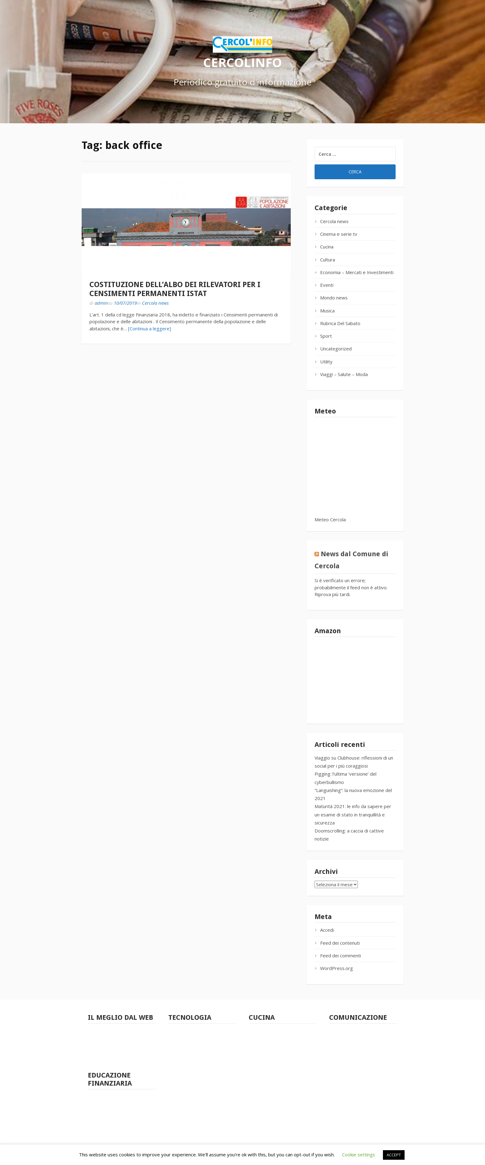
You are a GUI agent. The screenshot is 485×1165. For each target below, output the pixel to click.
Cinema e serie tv (338, 234)
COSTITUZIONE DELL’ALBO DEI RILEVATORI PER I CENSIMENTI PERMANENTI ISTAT (174, 289)
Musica (327, 310)
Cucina (326, 247)
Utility (326, 361)
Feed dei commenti (340, 955)
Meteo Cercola (330, 519)
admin (101, 303)
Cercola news (155, 303)
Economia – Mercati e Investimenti (356, 272)
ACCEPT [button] (394, 1155)
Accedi (327, 930)
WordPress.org (336, 968)
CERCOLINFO (242, 61)
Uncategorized (336, 348)
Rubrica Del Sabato (340, 323)
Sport (326, 336)
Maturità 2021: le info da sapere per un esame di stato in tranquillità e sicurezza (353, 814)
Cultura (327, 259)
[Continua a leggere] (149, 328)
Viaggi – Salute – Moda (344, 374)
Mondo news (334, 297)
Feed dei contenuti (340, 943)
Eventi (326, 285)
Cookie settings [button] (358, 1154)
